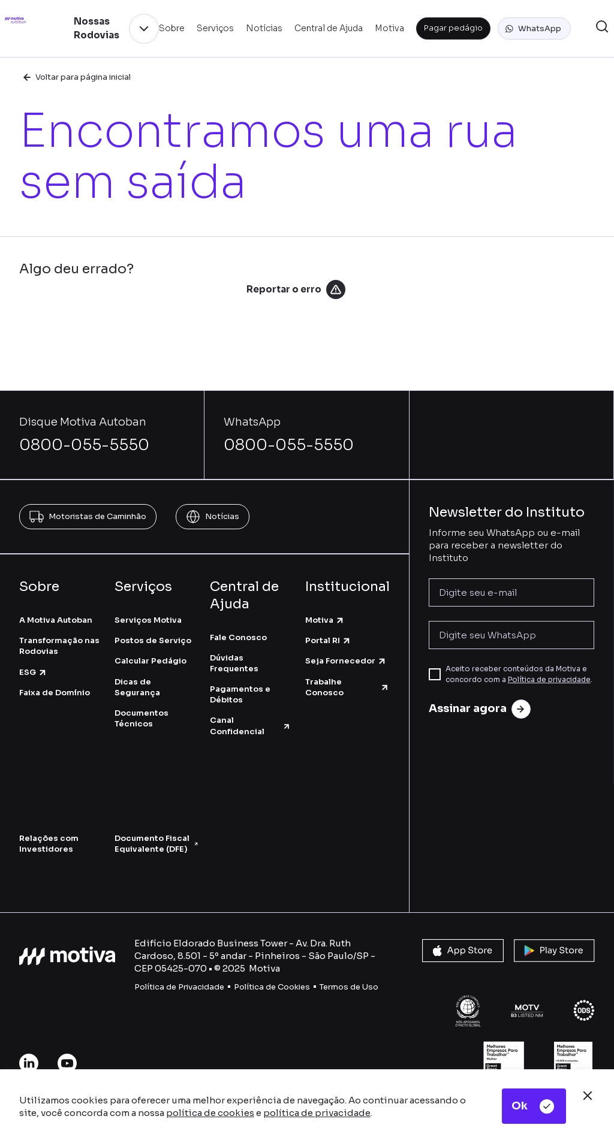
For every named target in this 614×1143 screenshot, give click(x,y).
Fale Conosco (238, 637)
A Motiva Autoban (55, 620)
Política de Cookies (272, 987)
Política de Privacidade (179, 987)
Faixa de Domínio (54, 692)
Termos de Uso (349, 987)
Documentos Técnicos (141, 718)
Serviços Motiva (148, 620)
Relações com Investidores (49, 843)
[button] (534, 28)
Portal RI (328, 640)
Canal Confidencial (250, 725)
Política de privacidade (549, 679)
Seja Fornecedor (346, 661)
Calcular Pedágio (150, 661)
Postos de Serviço (153, 640)
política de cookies (210, 1112)
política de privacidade (317, 1112)
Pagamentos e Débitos (240, 694)
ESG (33, 672)
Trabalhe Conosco (347, 687)
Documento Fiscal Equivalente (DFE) (156, 843)
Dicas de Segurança (137, 687)
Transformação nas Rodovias (59, 645)
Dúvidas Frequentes (234, 663)
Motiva (325, 620)
